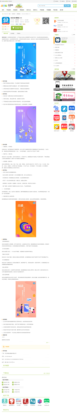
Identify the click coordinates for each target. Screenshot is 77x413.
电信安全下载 (6, 382)
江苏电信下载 (6, 391)
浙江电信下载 (6, 389)
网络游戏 (22, 9)
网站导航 (74, 1)
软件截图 (12, 33)
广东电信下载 (17, 389)
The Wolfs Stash (65, 38)
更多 (74, 34)
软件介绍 (6, 33)
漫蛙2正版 (57, 47)
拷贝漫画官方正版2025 (59, 44)
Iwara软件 (57, 65)
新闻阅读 (18, 13)
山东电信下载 (17, 391)
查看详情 (64, 41)
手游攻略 (42, 9)
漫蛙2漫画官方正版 (59, 52)
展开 (47, 342)
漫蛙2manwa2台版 (58, 57)
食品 (17, 24)
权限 (44, 373)
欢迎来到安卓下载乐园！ (7, 1)
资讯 (20, 24)
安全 (24, 24)
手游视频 (49, 9)
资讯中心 (35, 9)
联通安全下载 (17, 382)
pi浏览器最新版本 (58, 63)
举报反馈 (48, 373)
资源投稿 (56, 1)
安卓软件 (13, 13)
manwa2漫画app (58, 55)
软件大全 (29, 9)
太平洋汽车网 (60, 20)
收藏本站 (63, 1)
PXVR (56, 60)
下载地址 (18, 33)
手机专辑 (55, 9)
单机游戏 (15, 9)
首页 (3, 9)
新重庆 (59, 29)
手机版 (69, 1)
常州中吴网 (60, 25)
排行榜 (61, 9)
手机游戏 (9, 9)
